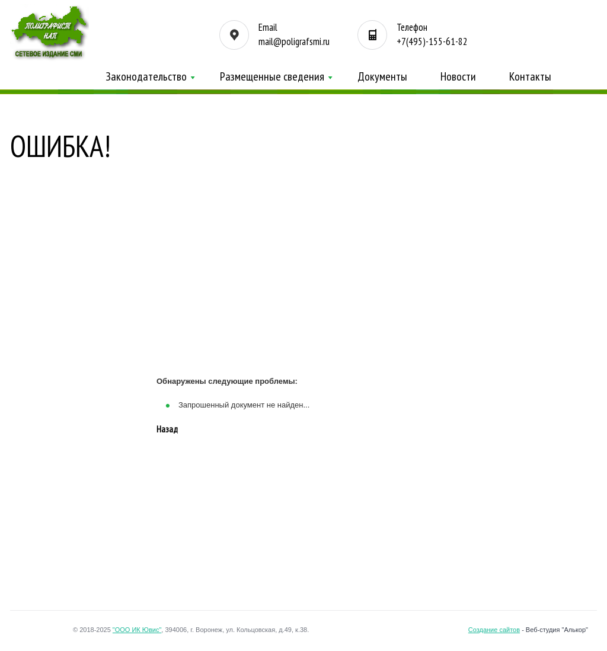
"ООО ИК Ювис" (137, 629)
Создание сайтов (494, 629)
